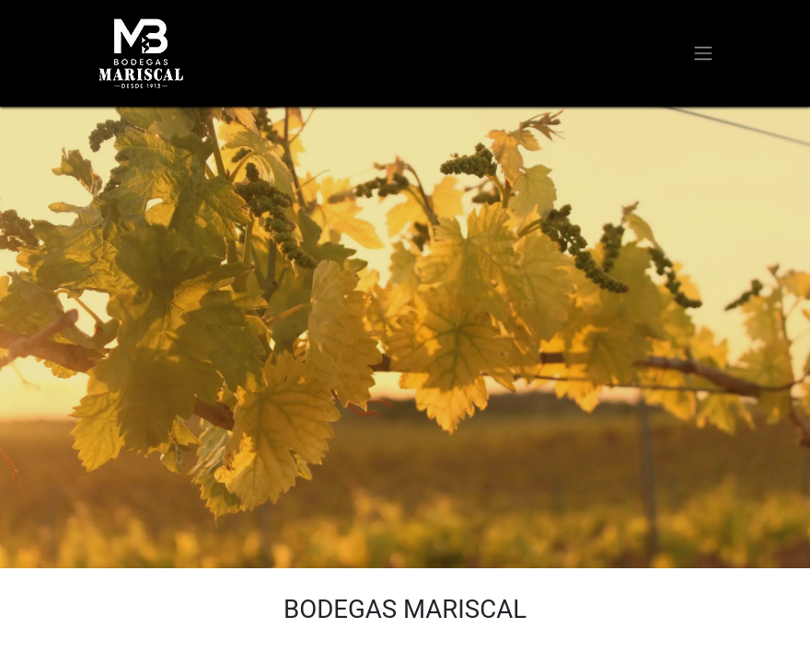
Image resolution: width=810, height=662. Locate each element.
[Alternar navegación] (703, 54)
